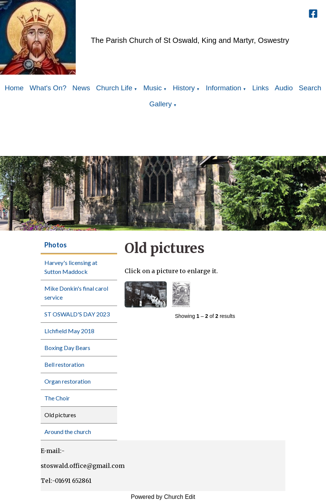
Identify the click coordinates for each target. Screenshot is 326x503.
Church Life (114, 88)
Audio (284, 88)
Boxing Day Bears (67, 347)
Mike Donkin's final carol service (76, 293)
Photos (55, 245)
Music (152, 88)
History (184, 88)
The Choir (57, 398)
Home (14, 88)
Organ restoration (67, 381)
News (81, 88)
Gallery (160, 104)
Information (223, 88)
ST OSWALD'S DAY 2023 (77, 314)
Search (310, 88)
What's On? (47, 88)
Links (260, 88)
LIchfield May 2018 (69, 330)
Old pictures (60, 414)
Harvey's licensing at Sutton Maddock (70, 267)
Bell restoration (64, 364)
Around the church (67, 431)
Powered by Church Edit (163, 497)
